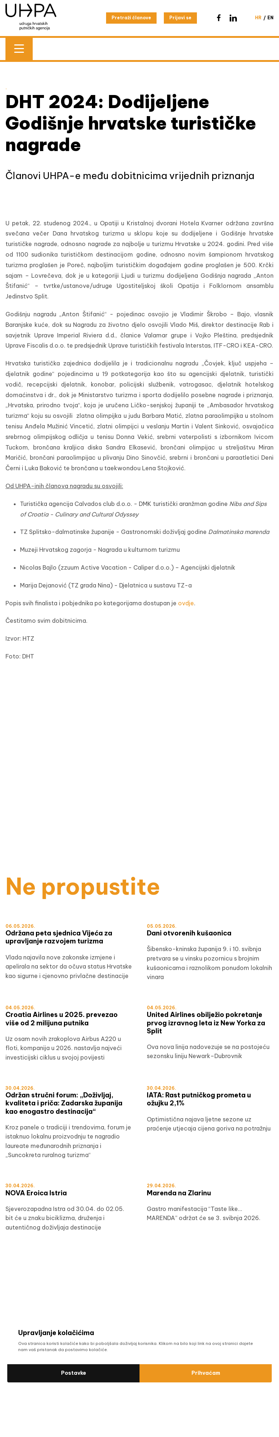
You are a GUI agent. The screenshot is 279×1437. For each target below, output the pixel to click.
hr (258, 17)
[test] (139, 812)
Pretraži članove (131, 17)
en (270, 17)
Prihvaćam (205, 1373)
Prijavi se (180, 17)
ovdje (186, 603)
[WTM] (139, 828)
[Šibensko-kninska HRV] (139, 716)
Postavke (73, 1373)
